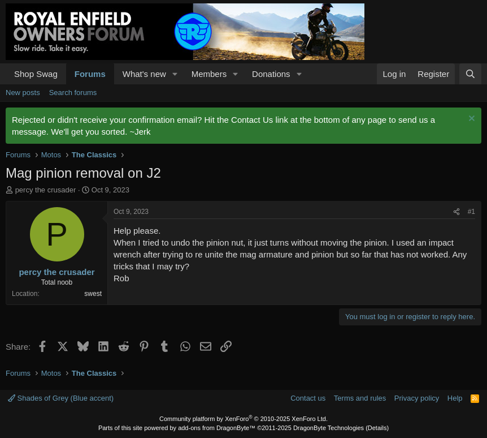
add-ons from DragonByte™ (216, 427)
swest (93, 294)
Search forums (73, 92)
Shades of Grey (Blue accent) (61, 398)
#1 (471, 212)
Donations (271, 74)
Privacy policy (416, 398)
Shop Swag (36, 74)
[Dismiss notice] (470, 120)
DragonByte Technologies (328, 427)
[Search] (470, 73)
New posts (23, 92)
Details (377, 427)
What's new (144, 74)
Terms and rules (360, 398)
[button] (175, 73)
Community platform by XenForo (243, 418)
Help (455, 398)
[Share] (456, 211)
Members (209, 74)
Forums (90, 74)
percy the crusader (45, 190)
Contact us (307, 398)
